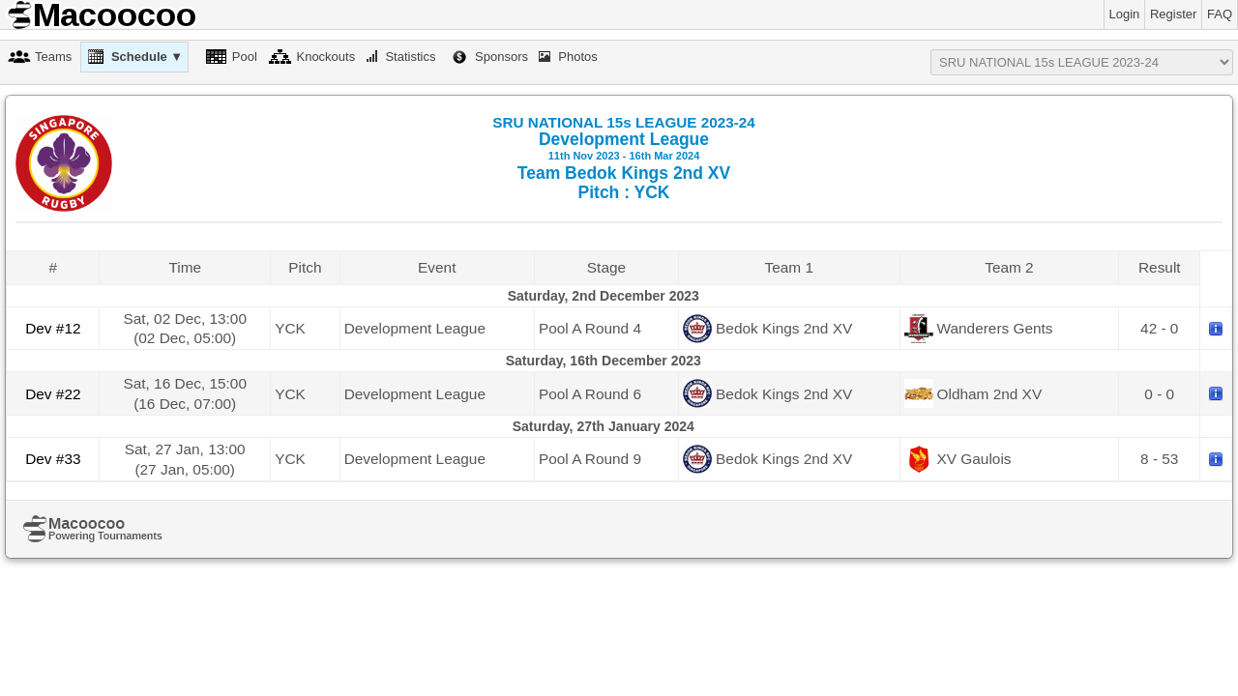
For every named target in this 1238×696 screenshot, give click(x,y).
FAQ (1219, 14)
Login (1124, 14)
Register (1173, 14)
